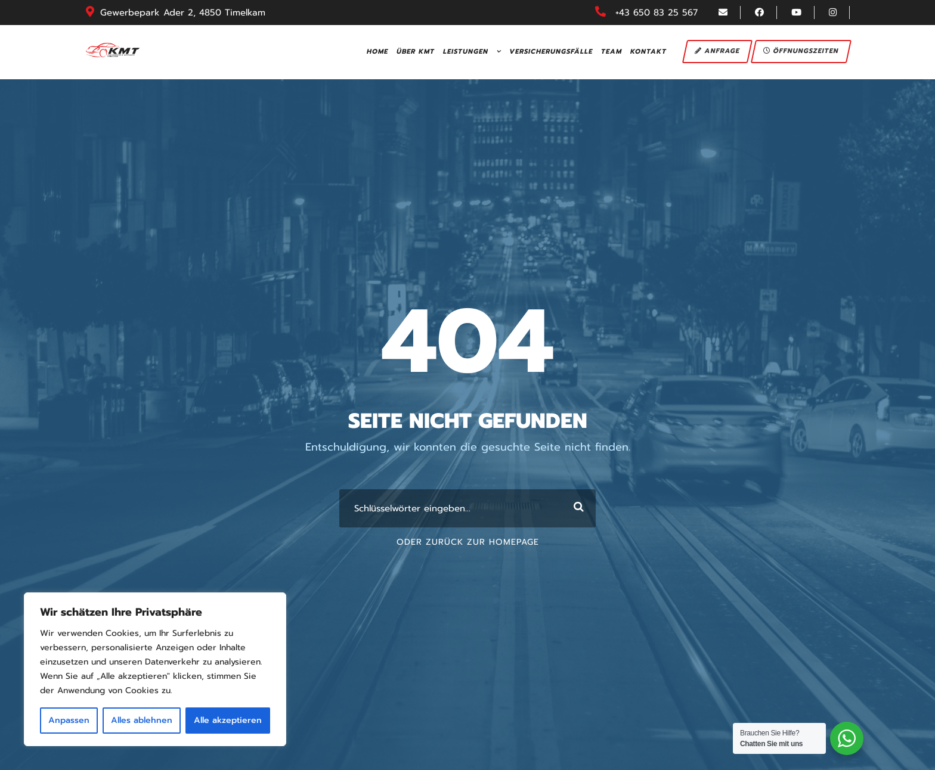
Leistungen (465, 51)
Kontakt (648, 51)
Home (377, 51)
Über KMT (416, 51)
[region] (155, 669)
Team (611, 51)
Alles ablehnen (141, 720)
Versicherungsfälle (551, 51)
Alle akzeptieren (228, 720)
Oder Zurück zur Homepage (468, 542)
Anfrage (718, 51)
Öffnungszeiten (801, 51)
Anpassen (68, 720)
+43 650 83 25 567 (656, 12)
